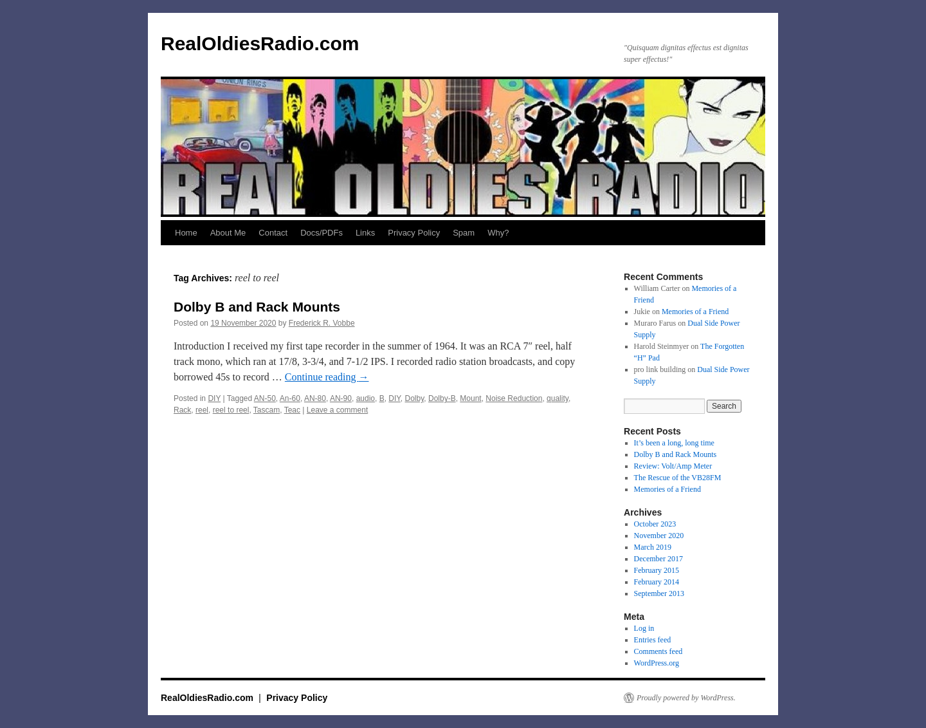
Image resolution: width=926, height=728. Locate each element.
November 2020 (659, 535)
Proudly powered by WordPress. (686, 697)
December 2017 (658, 558)
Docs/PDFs (321, 233)
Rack (182, 410)
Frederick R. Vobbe (322, 323)
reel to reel (231, 410)
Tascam (266, 410)
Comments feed (658, 651)
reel (201, 410)
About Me (228, 233)
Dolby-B (442, 398)
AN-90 (341, 398)
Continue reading (327, 376)
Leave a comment (337, 410)
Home (186, 233)
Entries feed (652, 639)
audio (365, 398)
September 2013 (659, 593)
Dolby (414, 398)
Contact (273, 233)
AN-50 (265, 398)
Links (365, 233)
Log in (644, 628)
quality (557, 398)
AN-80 (315, 398)
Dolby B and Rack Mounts (257, 306)
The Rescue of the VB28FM (678, 477)
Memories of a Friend (695, 311)
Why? (498, 233)
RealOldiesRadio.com (260, 43)
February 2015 (656, 570)
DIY (214, 398)
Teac (292, 410)
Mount (470, 398)
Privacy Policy (414, 233)
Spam (464, 233)
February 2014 (656, 581)
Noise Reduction (514, 398)
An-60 (290, 398)
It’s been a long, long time (674, 442)
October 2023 (655, 523)
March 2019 (652, 547)
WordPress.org (656, 662)
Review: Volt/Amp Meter (673, 466)
